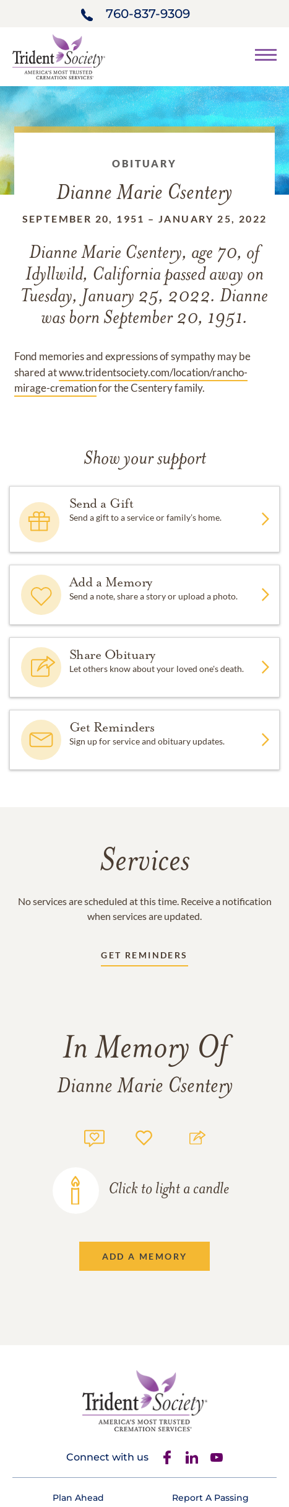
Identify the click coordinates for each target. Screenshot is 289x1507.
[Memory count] (94, 1137)
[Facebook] (167, 1457)
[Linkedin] (192, 1457)
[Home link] (58, 55)
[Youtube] (216, 1457)
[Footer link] (78, 1497)
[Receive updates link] (144, 957)
